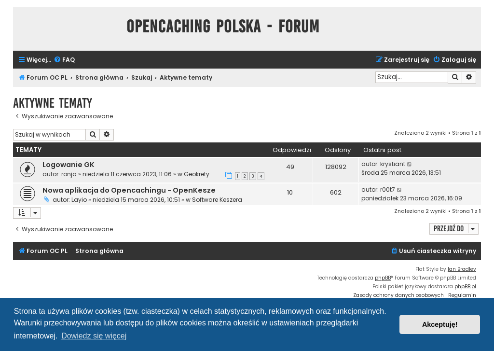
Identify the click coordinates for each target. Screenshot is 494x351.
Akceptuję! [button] (440, 324)
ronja (69, 174)
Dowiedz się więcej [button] (93, 336)
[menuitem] (64, 60)
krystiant (392, 164)
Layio (79, 200)
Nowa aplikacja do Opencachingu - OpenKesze (129, 190)
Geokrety (196, 174)
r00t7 (387, 189)
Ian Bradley (462, 269)
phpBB (383, 277)
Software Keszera (217, 200)
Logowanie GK (68, 164)
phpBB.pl (465, 286)
